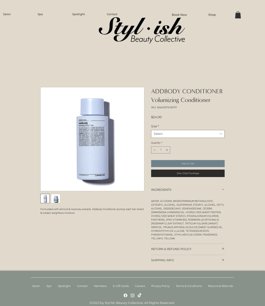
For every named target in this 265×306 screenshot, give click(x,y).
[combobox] (188, 134)
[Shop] (212, 15)
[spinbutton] (160, 150)
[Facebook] (125, 295)
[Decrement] (154, 150)
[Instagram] (132, 295)
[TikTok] (139, 295)
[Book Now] (179, 15)
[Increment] (167, 150)
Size (155, 126)
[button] (238, 14)
